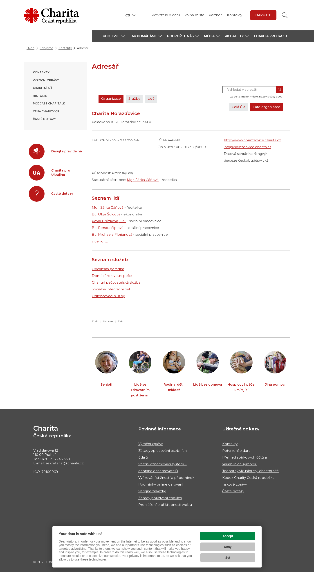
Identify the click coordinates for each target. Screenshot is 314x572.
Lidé (152, 98)
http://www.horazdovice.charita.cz (252, 140)
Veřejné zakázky (152, 491)
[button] (113, 36)
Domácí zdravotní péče (112, 276)
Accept (227, 536)
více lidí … (100, 241)
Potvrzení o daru (166, 15)
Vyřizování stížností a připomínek (166, 477)
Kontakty (234, 15)
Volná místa (194, 15)
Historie (40, 95)
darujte (263, 15)
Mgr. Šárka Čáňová (143, 180)
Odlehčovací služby (108, 296)
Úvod (30, 48)
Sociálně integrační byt (111, 289)
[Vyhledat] (285, 15)
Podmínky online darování (160, 484)
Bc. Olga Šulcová (106, 214)
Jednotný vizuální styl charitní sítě (250, 471)
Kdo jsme (46, 48)
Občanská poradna (108, 269)
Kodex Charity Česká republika (248, 477)
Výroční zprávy (46, 80)
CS (127, 15)
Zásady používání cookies (160, 498)
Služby (135, 98)
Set (227, 557)
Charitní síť (42, 88)
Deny (227, 547)
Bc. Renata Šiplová (107, 228)
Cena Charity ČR (46, 111)
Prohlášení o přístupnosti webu (165, 504)
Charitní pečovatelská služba (116, 282)
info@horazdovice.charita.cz (247, 147)
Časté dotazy (44, 119)
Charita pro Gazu (270, 36)
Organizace (111, 98)
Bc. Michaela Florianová (112, 234)
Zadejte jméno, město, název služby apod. (256, 96)
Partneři (215, 15)
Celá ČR (237, 107)
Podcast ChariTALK (49, 103)
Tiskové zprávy (234, 484)
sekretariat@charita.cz (65, 463)
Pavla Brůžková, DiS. (109, 221)
